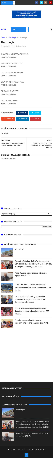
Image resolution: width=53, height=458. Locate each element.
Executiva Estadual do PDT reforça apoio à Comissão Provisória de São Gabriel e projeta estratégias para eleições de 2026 (33, 264)
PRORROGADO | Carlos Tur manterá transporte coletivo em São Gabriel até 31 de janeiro (33, 287)
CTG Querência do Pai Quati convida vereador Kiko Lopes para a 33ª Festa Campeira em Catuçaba (30, 299)
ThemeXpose (40, 449)
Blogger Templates (16, 449)
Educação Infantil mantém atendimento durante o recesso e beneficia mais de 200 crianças (32, 311)
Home (3, 29)
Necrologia (12, 38)
